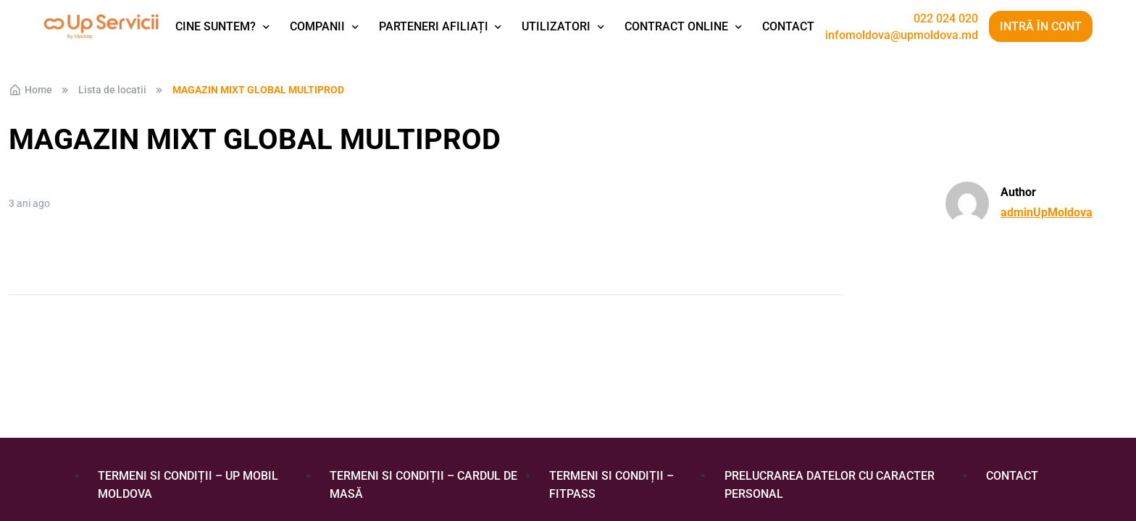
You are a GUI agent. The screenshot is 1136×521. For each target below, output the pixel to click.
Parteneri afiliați (433, 26)
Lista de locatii (112, 90)
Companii (317, 26)
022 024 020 (946, 19)
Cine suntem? (215, 26)
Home (30, 89)
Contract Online (676, 26)
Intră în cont (1041, 26)
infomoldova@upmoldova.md (901, 35)
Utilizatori (556, 26)
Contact (788, 26)
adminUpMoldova (1047, 212)
